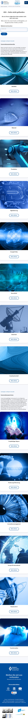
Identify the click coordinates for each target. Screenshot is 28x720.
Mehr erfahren (14, 91)
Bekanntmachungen (10, 701)
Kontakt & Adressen (19, 699)
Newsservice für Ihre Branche (14, 679)
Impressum (23, 702)
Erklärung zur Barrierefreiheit (8, 702)
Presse (5, 699)
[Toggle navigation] (26, 2)
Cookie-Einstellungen (19, 701)
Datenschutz (18, 702)
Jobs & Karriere (11, 699)
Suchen (4, 33)
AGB (4, 701)
